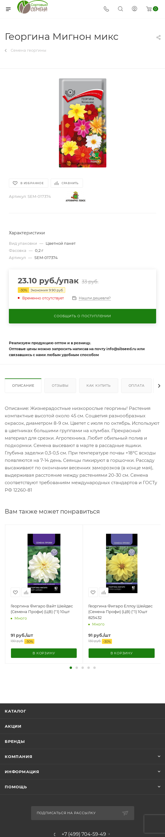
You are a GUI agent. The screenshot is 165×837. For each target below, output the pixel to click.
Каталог (15, 711)
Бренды (15, 741)
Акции (13, 726)
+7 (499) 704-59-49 (84, 834)
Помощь (16, 786)
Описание (23, 385)
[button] (71, 668)
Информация (22, 771)
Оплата (137, 385)
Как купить (98, 385)
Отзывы (60, 385)
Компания (18, 756)
